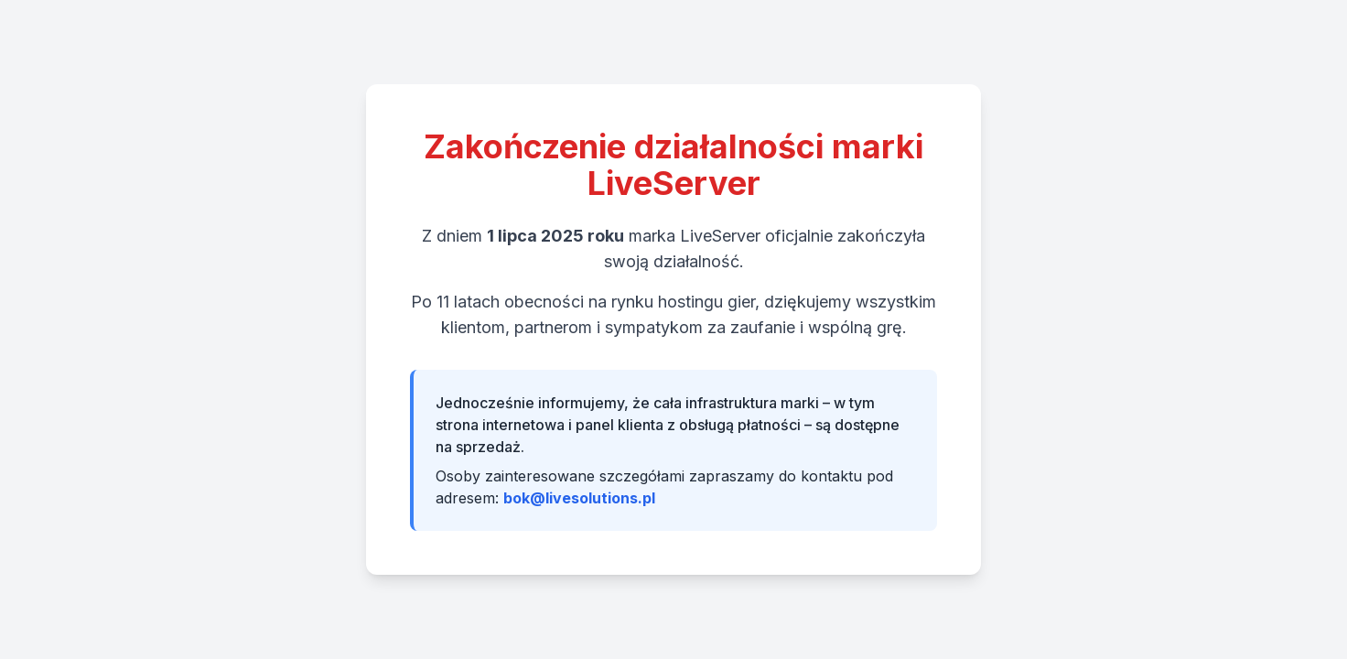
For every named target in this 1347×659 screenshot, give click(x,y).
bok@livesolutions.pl (579, 498)
